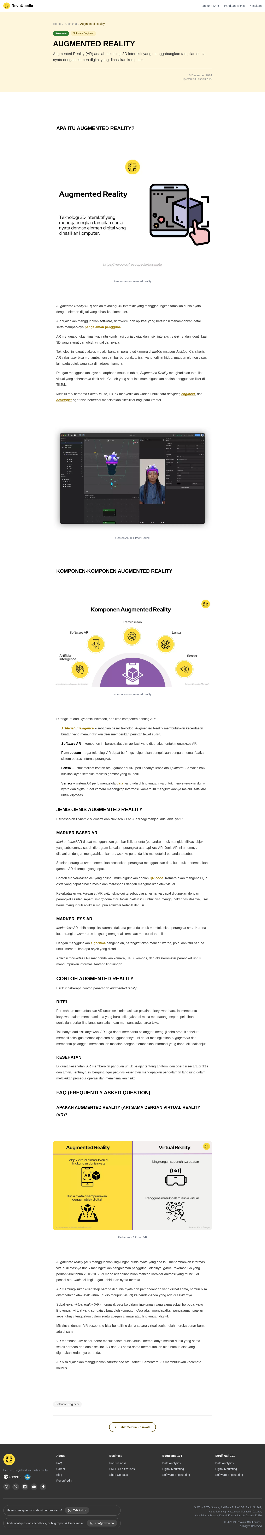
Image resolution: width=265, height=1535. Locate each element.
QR (152, 878)
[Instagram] (6, 1486)
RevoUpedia (22, 6)
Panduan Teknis (234, 5)
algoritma (98, 943)
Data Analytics (171, 1463)
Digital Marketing (173, 1469)
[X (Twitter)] (15, 1486)
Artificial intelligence (77, 728)
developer (64, 400)
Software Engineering (176, 1474)
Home (57, 23)
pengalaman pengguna (103, 327)
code (159, 878)
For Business (117, 1463)
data (120, 783)
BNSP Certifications (122, 1469)
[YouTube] (34, 1486)
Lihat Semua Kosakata (132, 1427)
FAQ (59, 1463)
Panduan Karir (210, 5)
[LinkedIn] (25, 1486)
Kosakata (256, 5)
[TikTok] (43, 1486)
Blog (59, 1474)
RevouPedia (64, 1480)
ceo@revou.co (102, 1523)
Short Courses (118, 1474)
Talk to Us (77, 1510)
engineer (188, 394)
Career (60, 1469)
